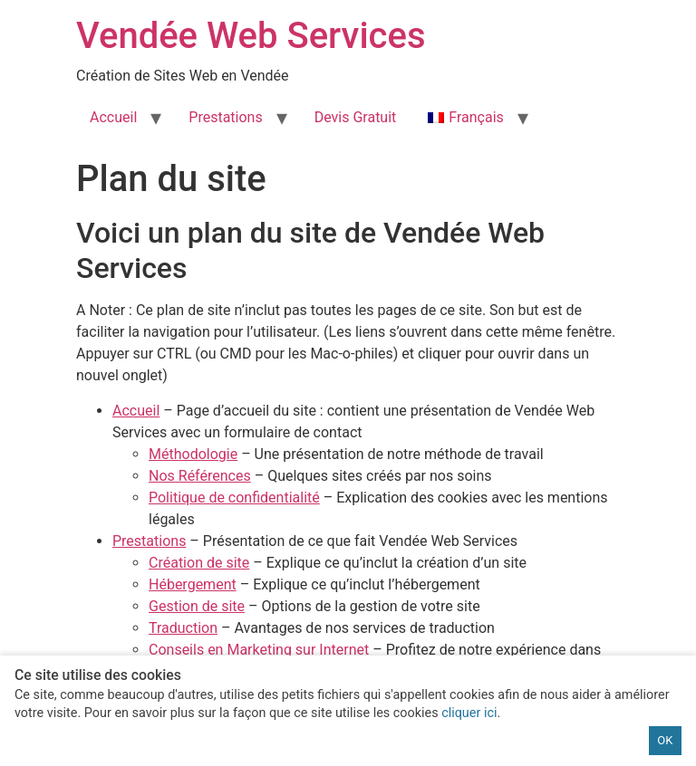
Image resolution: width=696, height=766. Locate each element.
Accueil (113, 117)
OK (664, 740)
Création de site (199, 562)
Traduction (183, 628)
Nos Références (200, 475)
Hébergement (193, 584)
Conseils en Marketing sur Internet (259, 649)
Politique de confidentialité (234, 497)
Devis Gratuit (355, 117)
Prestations (225, 117)
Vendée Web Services (251, 35)
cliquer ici (469, 713)
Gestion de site (197, 606)
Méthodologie (193, 454)
